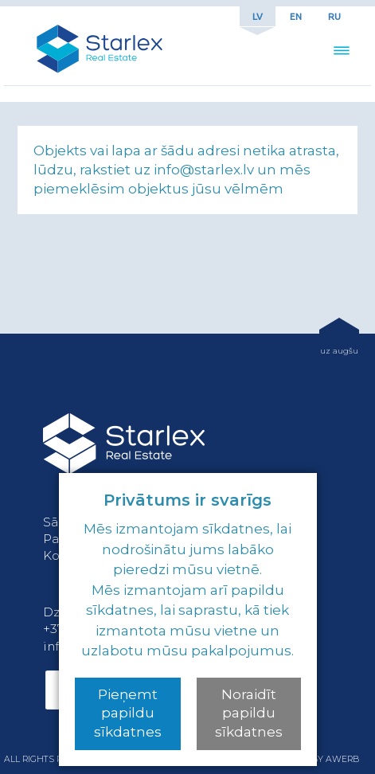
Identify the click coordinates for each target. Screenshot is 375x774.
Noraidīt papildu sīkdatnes (249, 713)
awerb (342, 759)
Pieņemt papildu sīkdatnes (128, 713)
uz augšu (339, 350)
